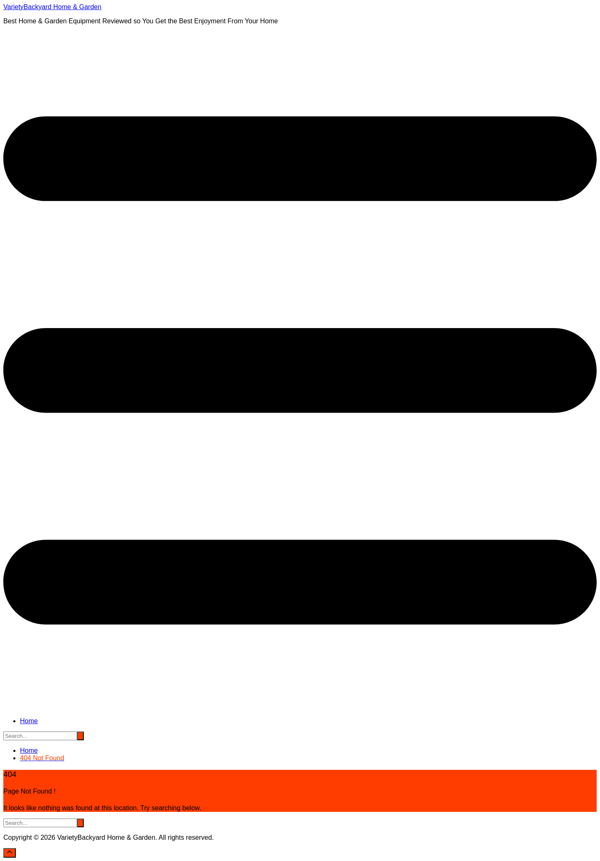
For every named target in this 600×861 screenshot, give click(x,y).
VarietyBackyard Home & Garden (52, 6)
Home (29, 720)
